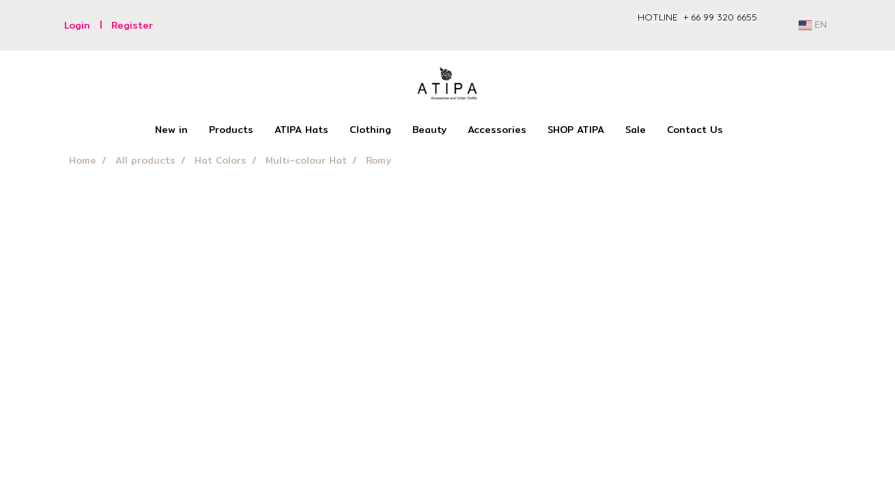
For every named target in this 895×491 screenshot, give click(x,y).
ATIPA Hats (301, 129)
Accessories (497, 129)
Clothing (370, 129)
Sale (635, 129)
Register (132, 25)
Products (231, 129)
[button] (745, 130)
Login (77, 25)
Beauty (429, 129)
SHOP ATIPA (576, 129)
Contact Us (695, 129)
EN (813, 25)
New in (171, 129)
